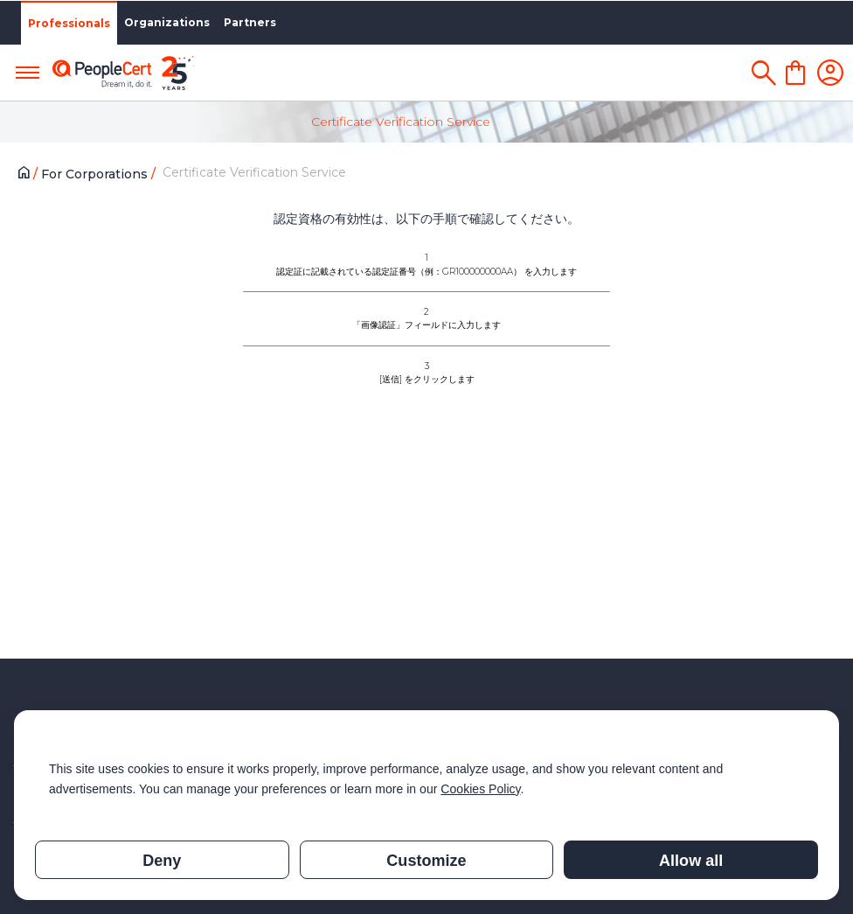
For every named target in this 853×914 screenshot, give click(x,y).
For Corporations (96, 174)
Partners (250, 22)
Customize (426, 860)
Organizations (167, 22)
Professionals (69, 23)
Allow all (691, 860)
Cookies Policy (480, 789)
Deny (161, 860)
